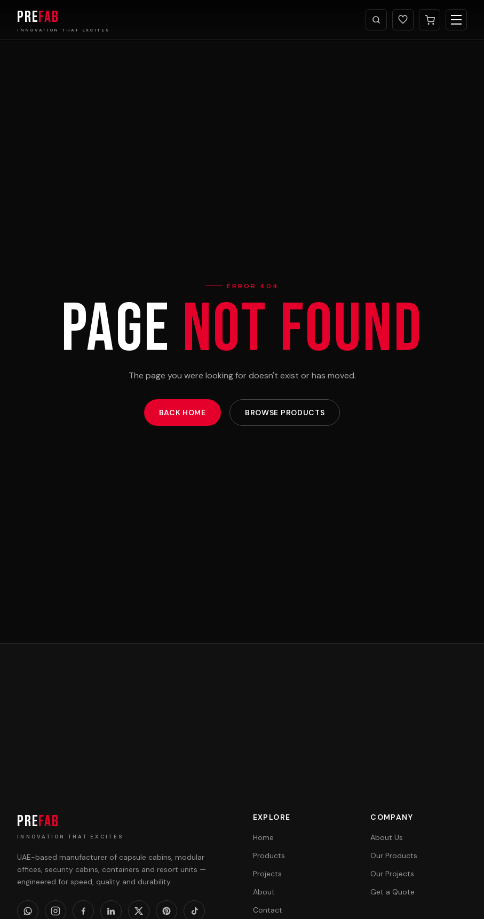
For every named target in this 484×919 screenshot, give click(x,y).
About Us (386, 837)
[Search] (376, 19)
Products (269, 855)
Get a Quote (392, 892)
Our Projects (392, 873)
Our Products (393, 855)
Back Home (182, 412)
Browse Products (285, 412)
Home (263, 837)
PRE (38, 821)
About (264, 892)
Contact (267, 910)
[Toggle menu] (456, 19)
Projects (267, 873)
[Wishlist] (403, 19)
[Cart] (429, 19)
